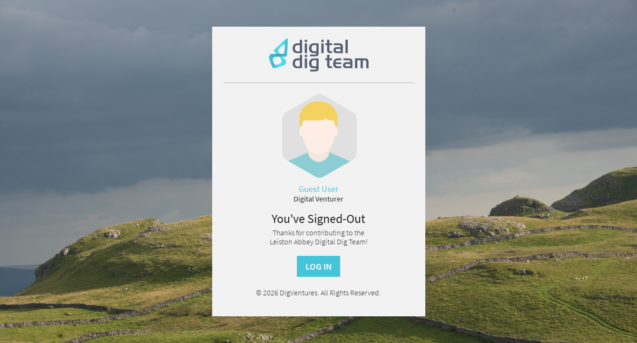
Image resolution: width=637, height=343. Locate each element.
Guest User (318, 189)
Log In (318, 266)
